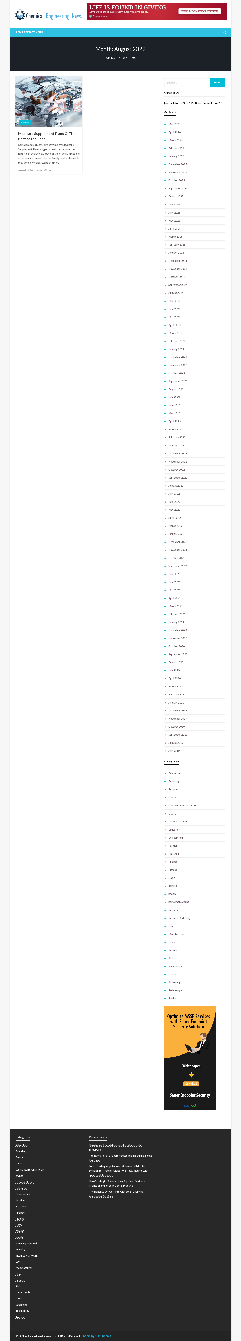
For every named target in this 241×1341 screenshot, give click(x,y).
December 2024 (177, 260)
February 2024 (177, 341)
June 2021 (174, 582)
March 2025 (175, 236)
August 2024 (175, 292)
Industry (173, 909)
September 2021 (177, 565)
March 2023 (175, 429)
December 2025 (177, 164)
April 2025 (174, 228)
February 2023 (177, 437)
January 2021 (176, 622)
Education (174, 829)
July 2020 (174, 670)
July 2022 (174, 493)
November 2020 (177, 638)
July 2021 (174, 573)
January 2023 (176, 445)
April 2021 (174, 598)
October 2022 (176, 469)
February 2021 (177, 614)
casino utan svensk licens (182, 805)
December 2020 (177, 630)
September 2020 (177, 654)
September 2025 (177, 188)
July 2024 (174, 300)
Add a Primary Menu (29, 32)
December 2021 (177, 541)
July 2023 (174, 397)
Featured (173, 853)
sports (172, 974)
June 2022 (174, 501)
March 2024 (175, 332)
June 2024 (174, 308)
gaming (172, 885)
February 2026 (177, 148)
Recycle (172, 950)
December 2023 (177, 357)
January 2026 (176, 156)
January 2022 (176, 533)
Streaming (174, 982)
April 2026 (174, 132)
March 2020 (175, 686)
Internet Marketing (179, 918)
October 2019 (176, 726)
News (171, 941)
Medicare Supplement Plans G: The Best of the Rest (46, 136)
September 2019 (177, 734)
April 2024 (174, 325)
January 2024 (176, 349)
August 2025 (175, 196)
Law (170, 925)
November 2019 (177, 718)
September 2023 (177, 381)
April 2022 (174, 517)
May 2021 (174, 589)
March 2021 (175, 606)
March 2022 (175, 525)
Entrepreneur (176, 837)
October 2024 (176, 276)
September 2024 (177, 284)
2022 (124, 58)
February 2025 (177, 244)
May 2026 (174, 124)
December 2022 (177, 453)
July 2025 (174, 204)
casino (172, 797)
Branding (173, 781)
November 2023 (177, 365)
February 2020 (177, 694)
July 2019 (174, 750)
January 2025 (176, 252)
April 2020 (174, 678)
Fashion (173, 845)
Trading (172, 998)
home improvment (178, 901)
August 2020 (175, 662)
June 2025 (174, 212)
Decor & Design (177, 821)
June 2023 (174, 405)
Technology (175, 990)
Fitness (172, 869)
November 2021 (177, 549)
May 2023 (174, 413)
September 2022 (177, 477)
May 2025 (174, 220)
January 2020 (176, 702)
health (172, 893)
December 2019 (177, 710)
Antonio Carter (44, 170)
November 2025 (177, 172)
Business (25, 122)
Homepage (111, 58)
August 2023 (175, 389)
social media (175, 966)
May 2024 (174, 316)
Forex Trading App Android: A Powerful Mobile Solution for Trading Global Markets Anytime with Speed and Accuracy (118, 1170)
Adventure (174, 773)
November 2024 (177, 268)
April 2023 (174, 421)
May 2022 (174, 509)
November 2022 (177, 461)
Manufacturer (176, 934)
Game (171, 877)
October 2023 (176, 373)
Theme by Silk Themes (96, 1336)
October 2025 (176, 180)
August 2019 (175, 742)
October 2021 (176, 557)
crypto (172, 813)
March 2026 (175, 140)
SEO (170, 958)
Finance (172, 861)
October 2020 (176, 646)
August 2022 (175, 485)
